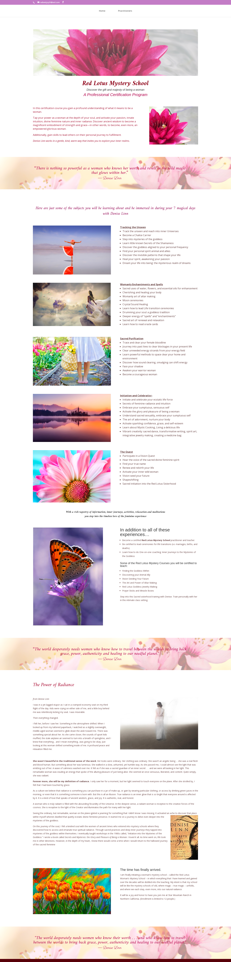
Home (102, 11)
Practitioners (125, 11)
